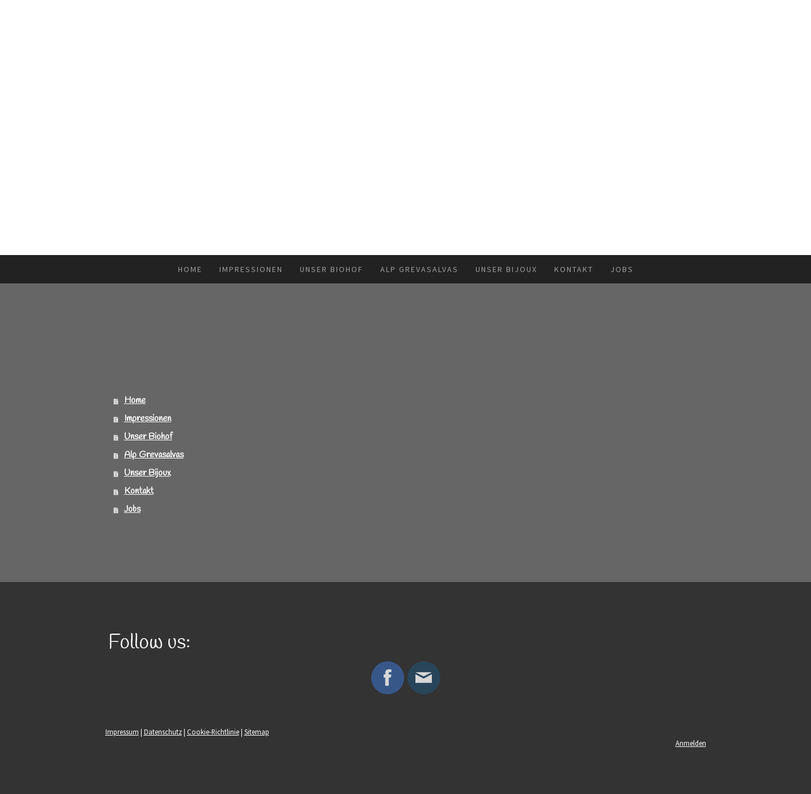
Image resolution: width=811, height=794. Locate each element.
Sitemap (256, 731)
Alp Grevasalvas (419, 269)
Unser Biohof (331, 269)
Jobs (622, 269)
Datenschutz (163, 731)
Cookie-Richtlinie (213, 731)
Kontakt (573, 269)
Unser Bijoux (506, 269)
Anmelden (691, 743)
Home (190, 269)
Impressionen (251, 269)
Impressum (122, 731)
